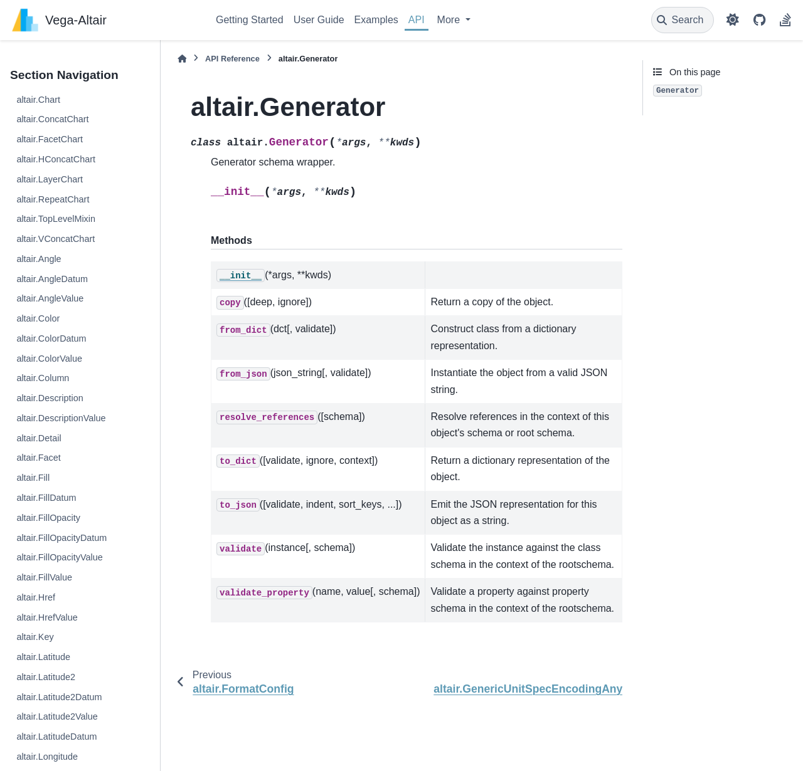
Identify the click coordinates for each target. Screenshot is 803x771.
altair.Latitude (43, 657)
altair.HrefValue (46, 617)
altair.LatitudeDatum (56, 737)
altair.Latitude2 (45, 677)
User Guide (319, 19)
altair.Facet (38, 458)
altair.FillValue (44, 577)
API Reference (232, 58)
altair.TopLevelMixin (55, 219)
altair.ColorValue (49, 359)
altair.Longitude (47, 757)
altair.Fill (33, 478)
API (416, 19)
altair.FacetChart (49, 139)
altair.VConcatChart (55, 239)
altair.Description (49, 398)
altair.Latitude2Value (56, 716)
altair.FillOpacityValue (59, 557)
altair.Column (42, 378)
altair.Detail (38, 438)
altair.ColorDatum (51, 338)
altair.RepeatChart (52, 199)
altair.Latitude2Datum (59, 697)
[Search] (683, 20)
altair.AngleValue (49, 298)
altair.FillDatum (46, 498)
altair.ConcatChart (52, 119)
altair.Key (34, 637)
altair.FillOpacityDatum (61, 538)
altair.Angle (38, 259)
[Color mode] (732, 20)
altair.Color (38, 318)
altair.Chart (38, 100)
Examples (376, 19)
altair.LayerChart (49, 179)
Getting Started (250, 19)
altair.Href (35, 597)
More (450, 19)
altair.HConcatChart (55, 159)
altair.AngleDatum (52, 279)
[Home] (182, 58)
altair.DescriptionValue (60, 418)
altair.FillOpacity (48, 518)
